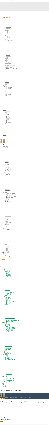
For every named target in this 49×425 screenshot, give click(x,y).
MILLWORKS (4, 379)
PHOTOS (4, 385)
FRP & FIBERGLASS (9, 374)
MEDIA (3, 384)
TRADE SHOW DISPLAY (8, 324)
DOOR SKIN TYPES (5, 296)
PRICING (3, 383)
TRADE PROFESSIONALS (5, 376)
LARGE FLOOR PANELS (8, 357)
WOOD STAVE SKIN (9, 303)
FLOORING (6, 355)
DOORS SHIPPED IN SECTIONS (9, 319)
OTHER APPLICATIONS (5, 322)
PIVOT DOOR (7, 272)
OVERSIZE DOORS (5, 316)
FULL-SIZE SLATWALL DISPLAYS (9, 330)
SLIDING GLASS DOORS (9, 277)
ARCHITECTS (4, 377)
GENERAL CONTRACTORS (6, 381)
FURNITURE (4, 361)
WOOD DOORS (8, 300)
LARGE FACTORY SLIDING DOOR (9, 292)
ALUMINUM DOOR (9, 307)
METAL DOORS (8, 306)
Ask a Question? (4, 414)
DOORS (3, 268)
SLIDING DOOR (7, 273)
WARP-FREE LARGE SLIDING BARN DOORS (11, 317)
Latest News (3, 412)
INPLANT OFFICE (5, 351)
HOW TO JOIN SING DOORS (10, 321)
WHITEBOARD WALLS (8, 348)
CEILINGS (4, 360)
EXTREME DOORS (7, 295)
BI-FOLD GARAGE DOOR (8, 289)
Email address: (2, 419)
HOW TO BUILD (7, 334)
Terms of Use (4, 415)
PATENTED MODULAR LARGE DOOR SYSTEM (12, 320)
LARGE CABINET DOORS (8, 293)
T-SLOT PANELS (5, 364)
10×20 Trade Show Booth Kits (10, 328)
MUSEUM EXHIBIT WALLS (6, 332)
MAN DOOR (6, 280)
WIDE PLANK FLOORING (8, 356)
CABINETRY (4, 336)
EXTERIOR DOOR (7, 290)
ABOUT (3, 3)
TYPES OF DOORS (5, 270)
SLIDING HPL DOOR (9, 278)
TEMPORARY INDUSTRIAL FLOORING (10, 359)
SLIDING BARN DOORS (9, 276)
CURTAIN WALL (7, 345)
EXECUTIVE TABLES (8, 353)
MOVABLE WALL (8, 279)
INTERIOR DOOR (7, 291)
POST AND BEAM (7, 375)
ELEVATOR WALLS (7, 347)
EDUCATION (3, 4)
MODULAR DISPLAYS (9, 326)
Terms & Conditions (5, 413)
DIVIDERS (6, 335)
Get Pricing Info (2, 398)
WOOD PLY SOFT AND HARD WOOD (11, 301)
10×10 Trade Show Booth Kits (10, 327)
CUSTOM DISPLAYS (8, 331)
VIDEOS (4, 387)
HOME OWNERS (5, 382)
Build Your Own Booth (9, 329)
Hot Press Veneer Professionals (9, 378)
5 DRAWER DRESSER (8, 362)
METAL (7, 372)
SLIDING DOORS (8, 274)
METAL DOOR (7, 305)
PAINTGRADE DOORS (8, 298)
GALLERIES (4, 386)
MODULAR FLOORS (5, 354)
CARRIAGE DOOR (7, 288)
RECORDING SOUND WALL (8, 346)
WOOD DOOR (7, 299)
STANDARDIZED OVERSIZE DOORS (10, 318)
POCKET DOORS (8, 275)
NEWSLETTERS (5, 388)
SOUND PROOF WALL (8, 349)
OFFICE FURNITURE (5, 352)
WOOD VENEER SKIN (9, 302)
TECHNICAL (3, 5)
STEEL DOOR (8, 308)
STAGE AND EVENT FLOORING (9, 358)
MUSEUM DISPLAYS (8, 333)
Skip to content (2, 266)
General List (2, 417)
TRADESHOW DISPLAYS (6, 323)
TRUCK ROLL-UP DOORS (8, 294)
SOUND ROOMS (5, 350)
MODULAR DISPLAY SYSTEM (9, 325)
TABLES (6, 363)
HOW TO (3, 6)
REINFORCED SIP (7, 344)
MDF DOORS (6, 304)
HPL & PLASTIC (8, 373)
